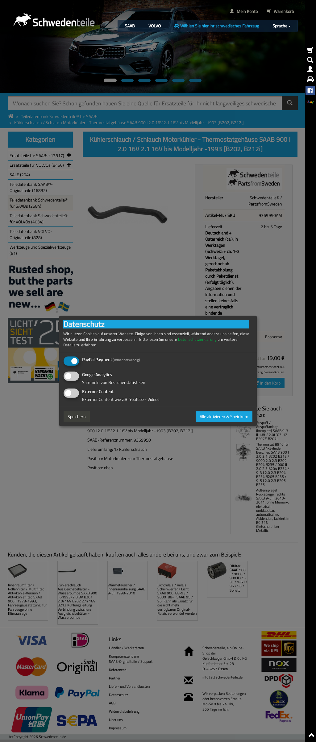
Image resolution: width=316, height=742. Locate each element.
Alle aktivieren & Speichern (224, 416)
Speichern (77, 416)
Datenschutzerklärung (197, 339)
